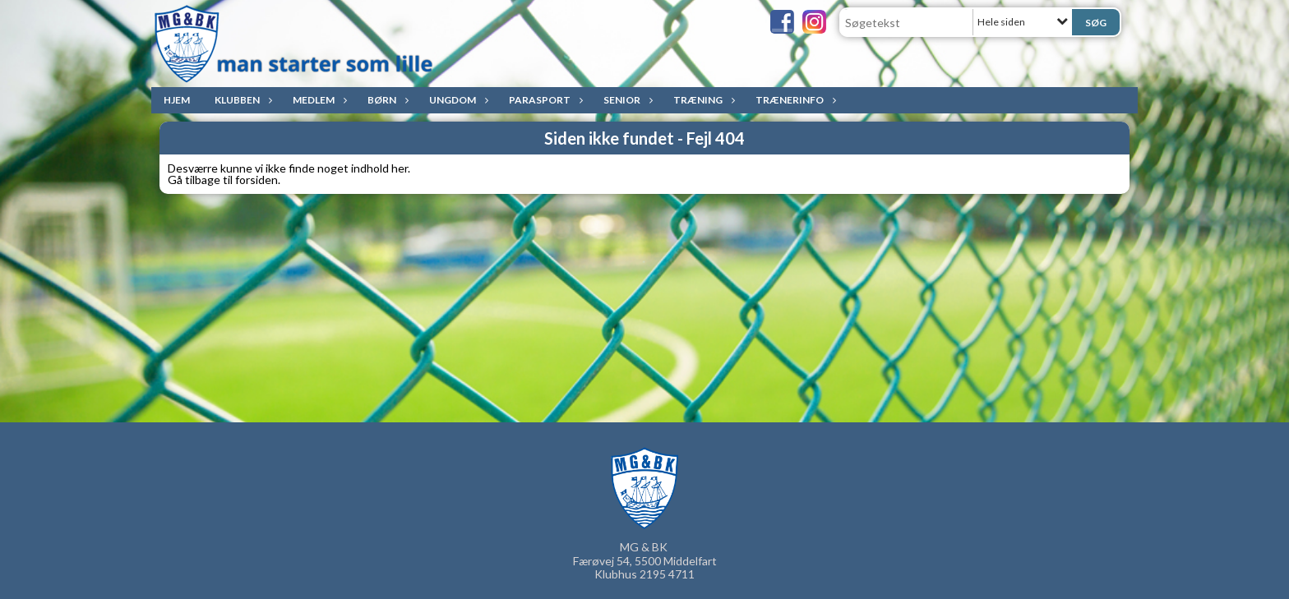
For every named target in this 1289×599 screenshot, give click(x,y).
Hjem (177, 100)
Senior (626, 100)
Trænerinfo (793, 100)
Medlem (318, 100)
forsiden (256, 180)
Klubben (241, 100)
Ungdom (456, 100)
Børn (385, 100)
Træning (702, 100)
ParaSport (544, 100)
